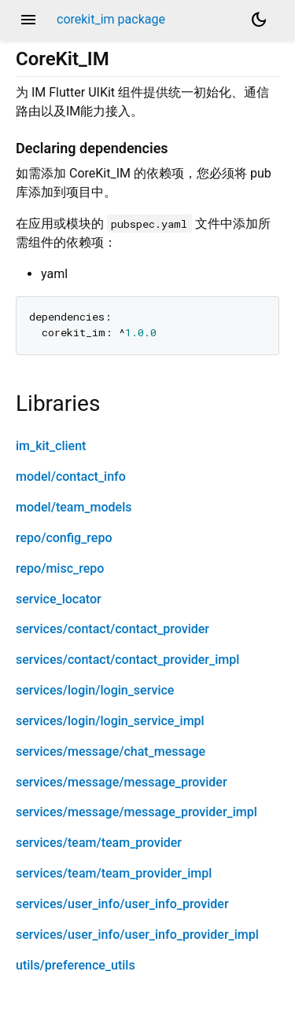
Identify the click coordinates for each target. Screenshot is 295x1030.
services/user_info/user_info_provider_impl (137, 934)
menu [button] (28, 19)
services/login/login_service (95, 690)
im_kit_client (51, 445)
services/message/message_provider (121, 782)
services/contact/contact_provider (112, 628)
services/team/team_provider (99, 842)
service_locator (58, 599)
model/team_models (73, 507)
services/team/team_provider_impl (114, 873)
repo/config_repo (64, 537)
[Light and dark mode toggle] (258, 19)
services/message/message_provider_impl (136, 812)
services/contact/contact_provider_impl (127, 659)
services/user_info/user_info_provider (122, 903)
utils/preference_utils (75, 965)
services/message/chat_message (110, 751)
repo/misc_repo (60, 568)
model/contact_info (71, 476)
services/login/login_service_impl (110, 720)
